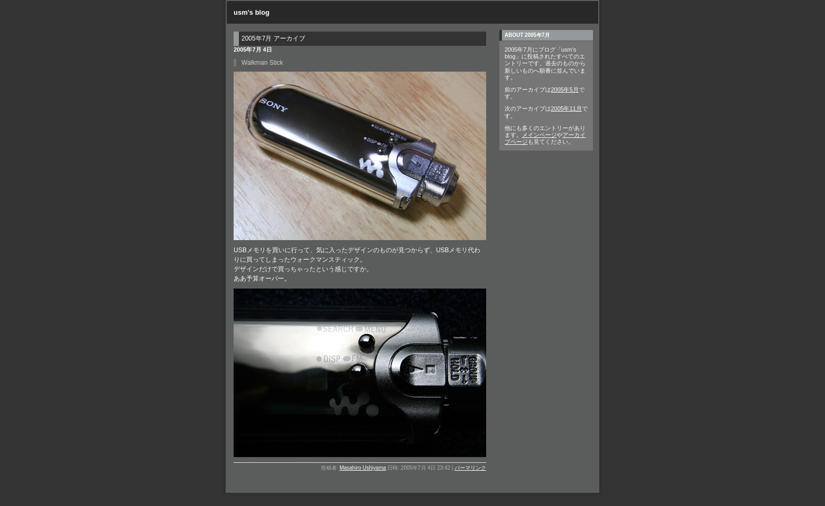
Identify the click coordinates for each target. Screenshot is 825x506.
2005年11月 (566, 108)
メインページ (539, 135)
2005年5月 (565, 89)
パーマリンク (470, 468)
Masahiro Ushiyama (362, 468)
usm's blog (251, 12)
